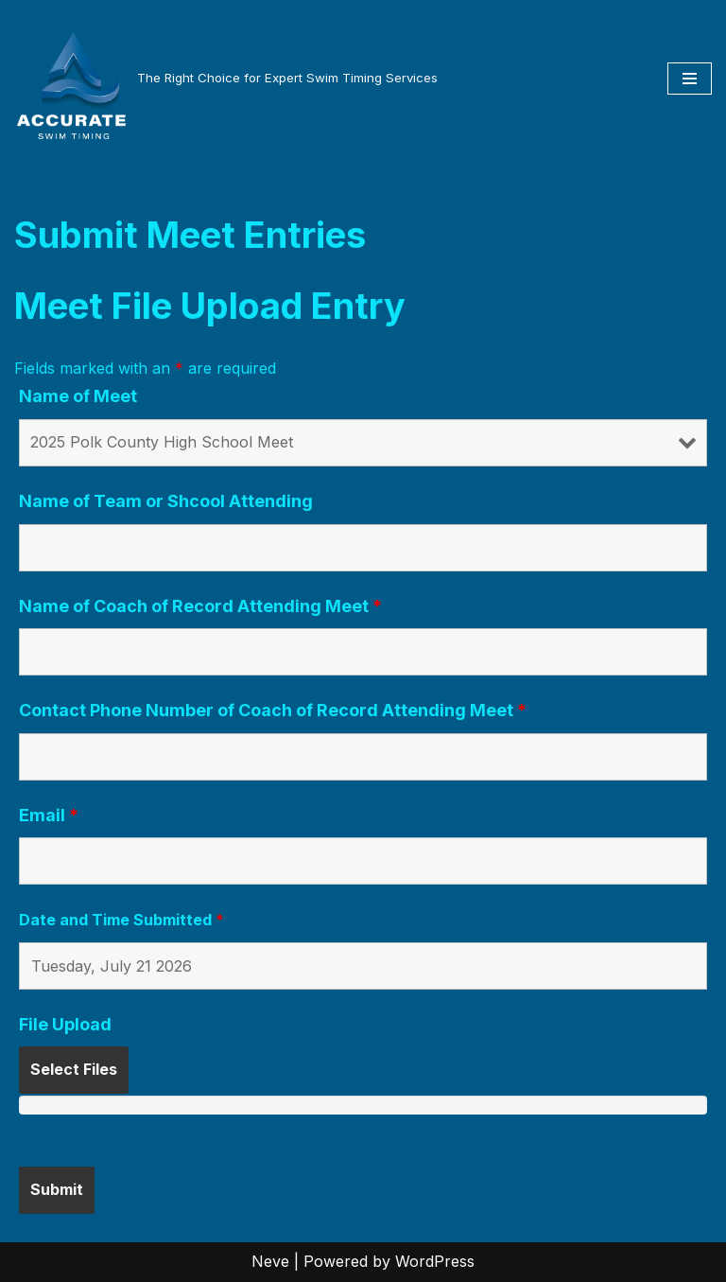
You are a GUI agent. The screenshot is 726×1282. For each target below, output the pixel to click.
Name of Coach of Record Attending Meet (200, 606)
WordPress (435, 1261)
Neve (270, 1261)
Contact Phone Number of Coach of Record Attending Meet (273, 710)
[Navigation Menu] (689, 78)
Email (48, 815)
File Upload (65, 1024)
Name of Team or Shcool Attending (166, 501)
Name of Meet (78, 396)
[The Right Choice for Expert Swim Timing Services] (226, 78)
